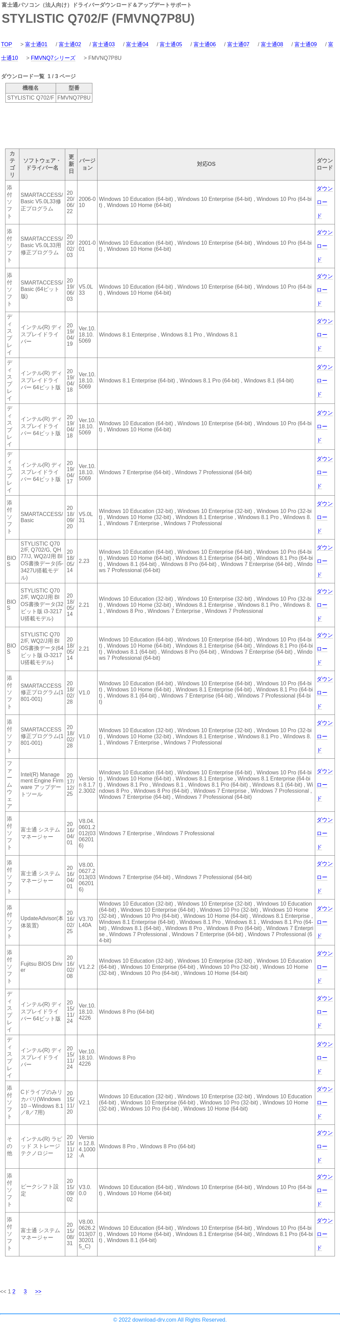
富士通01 (36, 44)
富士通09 (305, 44)
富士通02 (70, 44)
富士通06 (205, 44)
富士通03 (103, 44)
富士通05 (171, 44)
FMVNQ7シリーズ (53, 58)
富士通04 (137, 44)
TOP (6, 44)
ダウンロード (325, 202)
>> (38, 1291)
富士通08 (272, 44)
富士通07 (238, 44)
